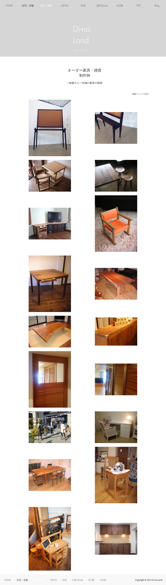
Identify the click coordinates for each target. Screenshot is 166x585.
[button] (120, 5)
